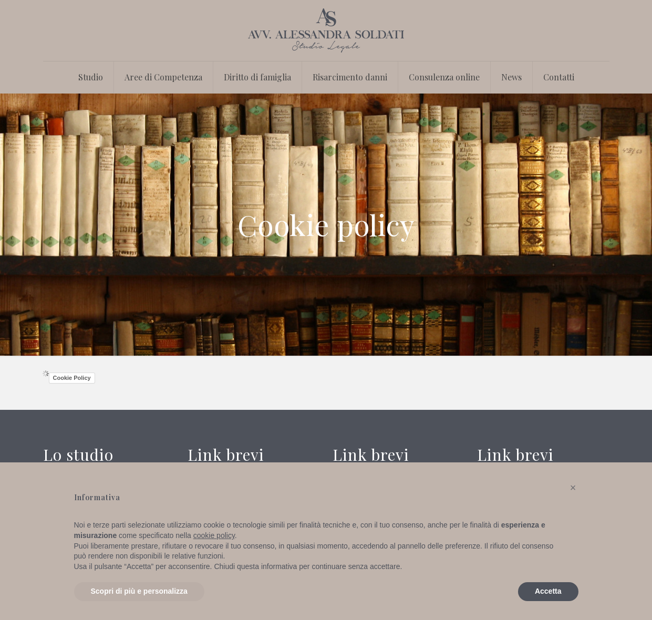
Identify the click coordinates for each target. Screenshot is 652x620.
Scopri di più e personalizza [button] (139, 591)
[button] (573, 487)
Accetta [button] (548, 591)
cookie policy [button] (214, 535)
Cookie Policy (72, 378)
